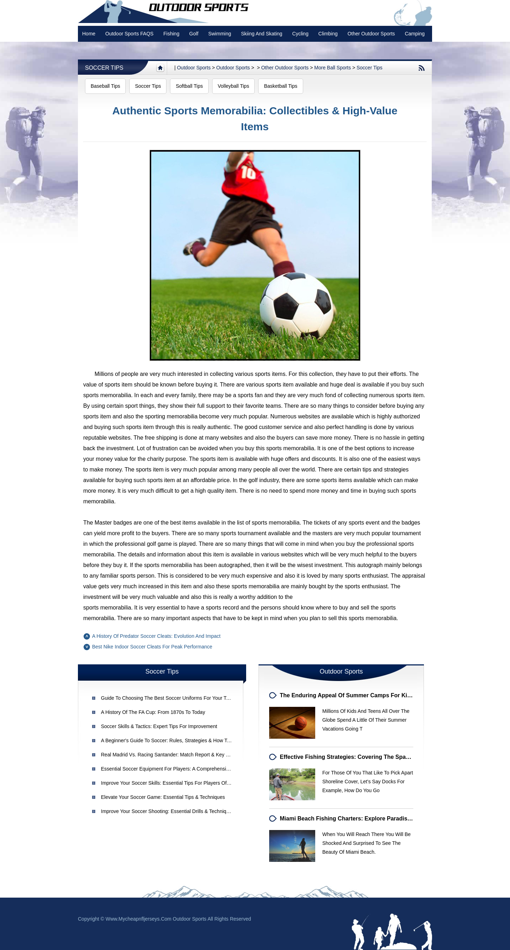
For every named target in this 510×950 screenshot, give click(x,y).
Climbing (328, 33)
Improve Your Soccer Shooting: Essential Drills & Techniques (167, 811)
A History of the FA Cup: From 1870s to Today (153, 712)
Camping (415, 33)
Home (88, 33)
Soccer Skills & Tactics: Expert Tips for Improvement (159, 726)
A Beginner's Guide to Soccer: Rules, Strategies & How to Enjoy (172, 740)
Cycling (300, 33)
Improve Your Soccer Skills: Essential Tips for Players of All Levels (175, 783)
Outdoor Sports (233, 67)
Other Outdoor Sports (371, 33)
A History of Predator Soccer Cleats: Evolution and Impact (156, 636)
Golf (193, 33)
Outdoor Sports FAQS (129, 33)
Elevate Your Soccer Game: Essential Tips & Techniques (163, 797)
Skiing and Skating (261, 33)
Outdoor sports (194, 67)
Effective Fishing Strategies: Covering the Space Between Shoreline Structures (387, 757)
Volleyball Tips (233, 86)
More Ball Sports (332, 67)
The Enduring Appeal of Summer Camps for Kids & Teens (358, 695)
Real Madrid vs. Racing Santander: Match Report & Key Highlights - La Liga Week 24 (195, 754)
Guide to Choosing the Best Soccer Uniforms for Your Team (168, 698)
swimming (219, 33)
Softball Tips (189, 86)
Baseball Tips (105, 86)
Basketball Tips (280, 86)
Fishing (171, 33)
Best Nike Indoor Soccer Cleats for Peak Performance (152, 646)
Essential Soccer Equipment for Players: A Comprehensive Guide (173, 769)
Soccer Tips (104, 68)
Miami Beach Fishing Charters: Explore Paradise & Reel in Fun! (365, 818)
